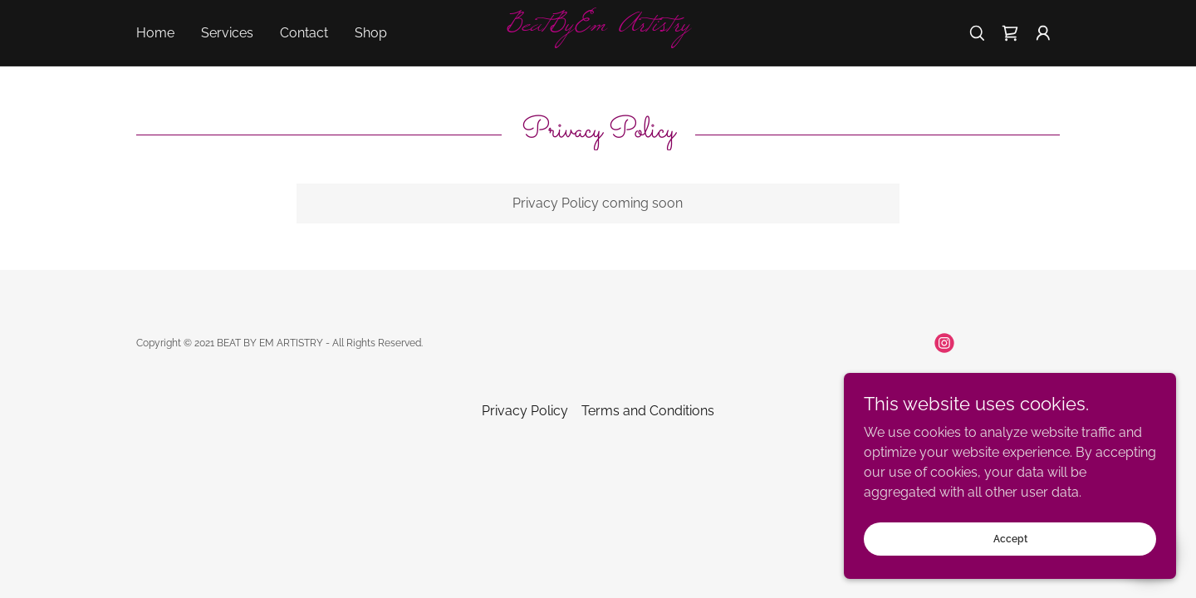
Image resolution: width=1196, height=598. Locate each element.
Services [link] (227, 33)
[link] (598, 26)
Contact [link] (304, 33)
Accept (1010, 538)
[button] (1043, 33)
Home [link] (155, 33)
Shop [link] (371, 33)
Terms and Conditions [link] (647, 411)
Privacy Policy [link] (525, 411)
